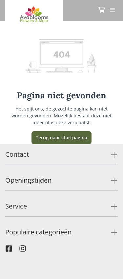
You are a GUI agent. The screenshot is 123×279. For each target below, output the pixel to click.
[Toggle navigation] (112, 10)
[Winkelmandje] (101, 10)
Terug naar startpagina (61, 137)
